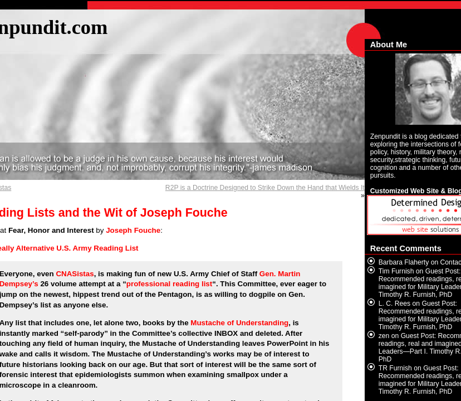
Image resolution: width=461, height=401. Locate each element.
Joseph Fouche (133, 230)
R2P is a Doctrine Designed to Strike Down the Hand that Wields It (265, 188)
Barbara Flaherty (404, 262)
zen (384, 336)
